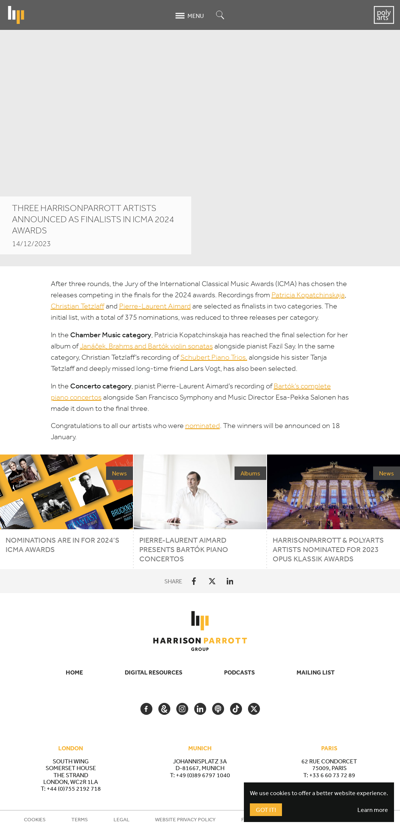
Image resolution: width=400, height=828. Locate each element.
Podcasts (239, 672)
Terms (79, 819)
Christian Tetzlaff (77, 306)
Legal (122, 819)
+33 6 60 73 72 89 (332, 775)
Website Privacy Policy (185, 819)
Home (74, 672)
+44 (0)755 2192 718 (74, 788)
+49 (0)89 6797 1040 (203, 775)
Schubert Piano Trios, (213, 357)
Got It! (266, 809)
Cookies (35, 819)
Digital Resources (153, 672)
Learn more (372, 809)
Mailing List (316, 672)
